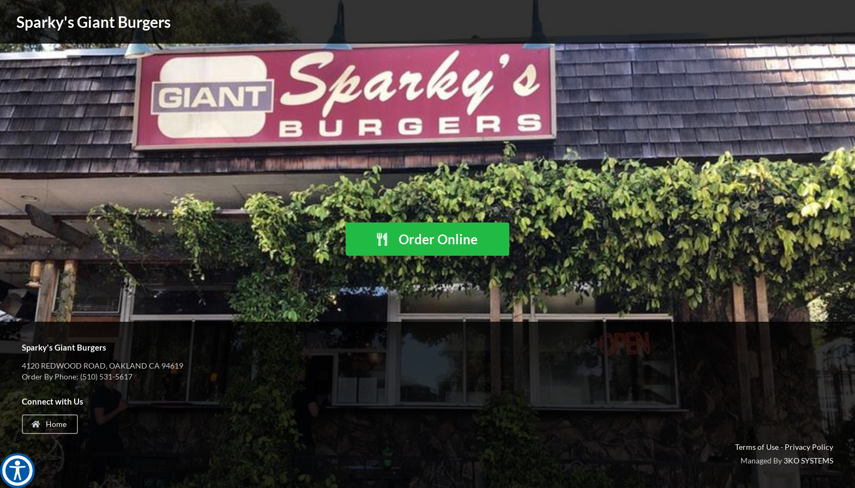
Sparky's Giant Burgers (93, 22)
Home (49, 424)
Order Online (426, 239)
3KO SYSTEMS (808, 460)
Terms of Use (757, 446)
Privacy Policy (809, 446)
